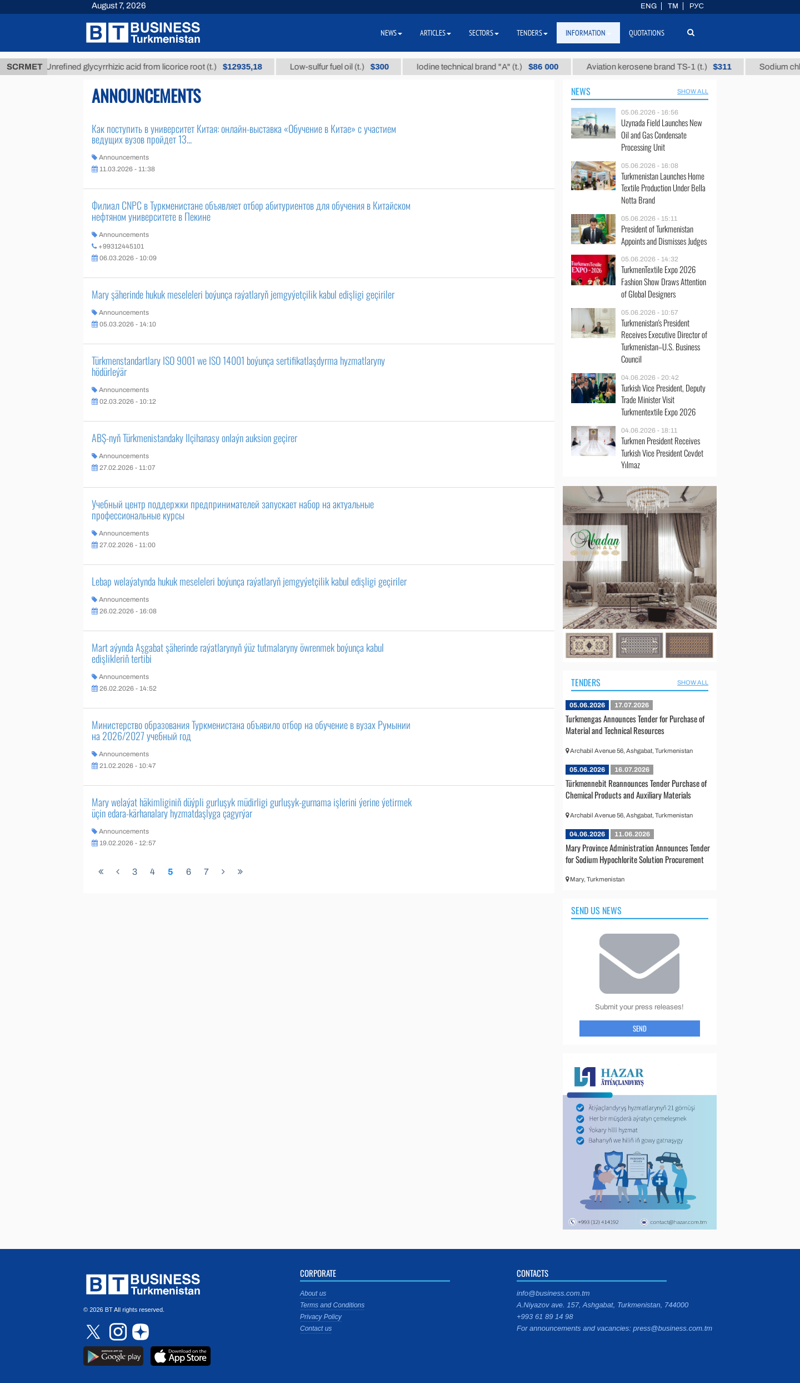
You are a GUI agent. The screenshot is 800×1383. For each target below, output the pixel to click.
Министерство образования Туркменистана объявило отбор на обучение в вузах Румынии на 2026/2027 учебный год (251, 730)
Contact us (316, 1328)
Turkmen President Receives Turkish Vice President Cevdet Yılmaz (662, 453)
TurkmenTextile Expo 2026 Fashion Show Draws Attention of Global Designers (663, 282)
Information (588, 33)
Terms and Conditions (332, 1305)
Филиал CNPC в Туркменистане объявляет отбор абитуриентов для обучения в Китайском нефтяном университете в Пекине (251, 211)
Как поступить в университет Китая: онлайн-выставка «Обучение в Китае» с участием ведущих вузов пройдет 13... (244, 134)
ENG (649, 6)
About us (313, 1293)
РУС (696, 6)
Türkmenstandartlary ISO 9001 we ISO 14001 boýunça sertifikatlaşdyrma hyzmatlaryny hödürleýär (238, 366)
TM (673, 6)
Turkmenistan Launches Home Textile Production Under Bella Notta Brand (663, 188)
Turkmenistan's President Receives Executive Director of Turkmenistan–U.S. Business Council (664, 341)
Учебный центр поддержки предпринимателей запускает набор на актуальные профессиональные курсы (233, 509)
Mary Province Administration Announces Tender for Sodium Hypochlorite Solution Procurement (638, 853)
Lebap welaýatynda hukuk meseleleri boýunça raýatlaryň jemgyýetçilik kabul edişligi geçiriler (249, 581)
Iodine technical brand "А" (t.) (497, 66)
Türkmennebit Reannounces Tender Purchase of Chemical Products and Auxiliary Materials (636, 789)
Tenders (586, 682)
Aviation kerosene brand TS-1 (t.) (668, 66)
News (581, 91)
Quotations (646, 33)
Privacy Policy (321, 1317)
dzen (139, 1332)
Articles (435, 33)
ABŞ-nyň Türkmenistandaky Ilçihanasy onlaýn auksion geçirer (194, 437)
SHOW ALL (692, 91)
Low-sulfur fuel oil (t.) (348, 66)
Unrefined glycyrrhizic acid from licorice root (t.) (163, 66)
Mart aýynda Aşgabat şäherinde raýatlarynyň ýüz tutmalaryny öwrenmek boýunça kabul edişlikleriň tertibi (238, 653)
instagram (117, 1332)
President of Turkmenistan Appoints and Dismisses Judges (664, 235)
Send (640, 1028)
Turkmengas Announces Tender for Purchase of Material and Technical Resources (635, 724)
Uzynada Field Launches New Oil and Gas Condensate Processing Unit (661, 135)
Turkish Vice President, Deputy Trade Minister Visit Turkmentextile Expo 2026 (663, 400)
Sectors (484, 33)
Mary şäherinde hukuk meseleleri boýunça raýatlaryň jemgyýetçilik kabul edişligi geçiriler (243, 294)
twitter (94, 1332)
